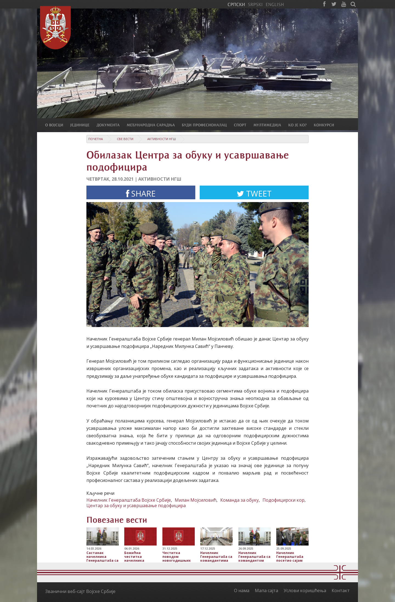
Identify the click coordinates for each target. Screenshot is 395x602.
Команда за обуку (239, 500)
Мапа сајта (266, 590)
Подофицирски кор (283, 500)
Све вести (125, 139)
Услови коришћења (305, 590)
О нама (241, 590)
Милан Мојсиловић (195, 500)
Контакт (341, 590)
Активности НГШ (161, 139)
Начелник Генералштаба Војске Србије (128, 500)
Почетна (95, 139)
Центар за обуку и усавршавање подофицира (136, 505)
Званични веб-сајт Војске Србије (80, 591)
